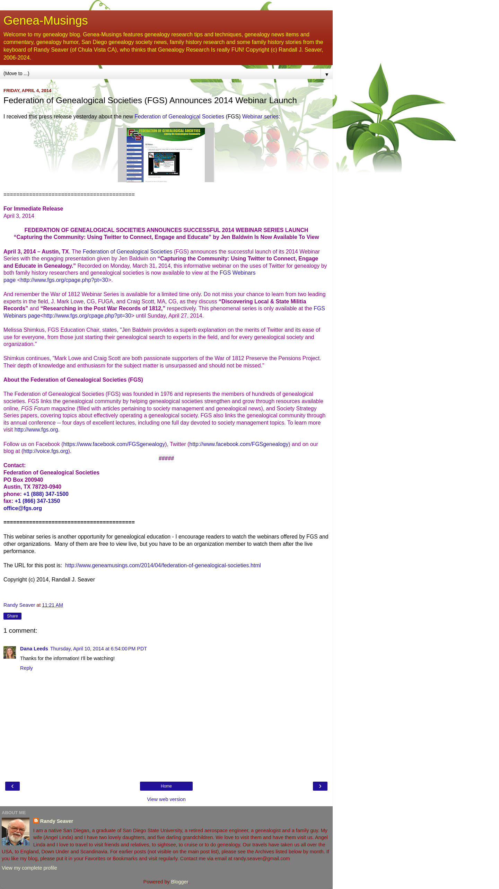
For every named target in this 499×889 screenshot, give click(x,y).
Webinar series (260, 116)
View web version (166, 799)
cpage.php (78, 280)
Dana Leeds (34, 648)
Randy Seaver (56, 821)
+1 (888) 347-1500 (46, 494)
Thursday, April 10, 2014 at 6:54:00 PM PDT (98, 648)
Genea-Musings (45, 20)
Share (12, 616)
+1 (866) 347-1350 (37, 501)
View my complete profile (29, 868)
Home (166, 786)
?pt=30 (99, 280)
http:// (27, 280)
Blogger (179, 881)
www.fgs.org (49, 280)
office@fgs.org (22, 508)
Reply (26, 668)
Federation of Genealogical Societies (179, 116)
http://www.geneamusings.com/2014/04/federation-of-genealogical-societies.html (163, 565)
